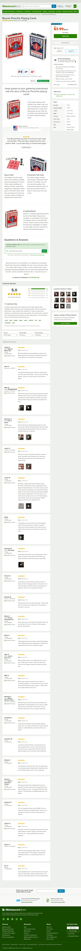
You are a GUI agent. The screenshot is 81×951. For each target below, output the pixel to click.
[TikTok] (16, 919)
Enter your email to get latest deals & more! (24, 891)
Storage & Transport (67, 11)
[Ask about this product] (26, 251)
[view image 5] (56, 300)
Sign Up (61, 891)
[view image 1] (21, 408)
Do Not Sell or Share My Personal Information (50, 944)
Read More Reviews (26, 147)
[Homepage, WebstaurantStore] (11, 6)
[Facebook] (12, 919)
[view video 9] (56, 306)
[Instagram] (3, 919)
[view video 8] (74, 300)
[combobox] (38, 6)
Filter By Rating (39, 332)
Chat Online (71, 933)
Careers (49, 931)
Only (55, 26)
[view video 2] (62, 294)
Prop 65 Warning (34, 277)
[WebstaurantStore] (23, 909)
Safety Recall (27, 939)
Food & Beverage (36, 11)
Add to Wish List (65, 42)
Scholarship (50, 935)
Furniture (58, 11)
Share (33, 81)
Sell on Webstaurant (52, 937)
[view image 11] (68, 306)
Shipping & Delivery (73, 936)
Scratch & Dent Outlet (29, 929)
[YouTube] (8, 919)
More (76, 11)
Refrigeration (20, 11)
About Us (49, 927)
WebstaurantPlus (6, 927)
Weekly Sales (27, 931)
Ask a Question (43, 81)
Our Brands (50, 929)
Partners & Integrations (8, 937)
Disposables (52, 11)
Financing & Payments (52, 933)
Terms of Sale (5, 944)
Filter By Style (22, 332)
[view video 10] (62, 306)
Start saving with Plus (27, 902)
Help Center (73, 927)
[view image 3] (68, 294)
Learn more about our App (58, 902)
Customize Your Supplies (8, 933)
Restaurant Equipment (9, 11)
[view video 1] (56, 294)
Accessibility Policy (32, 944)
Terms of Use (33, 255)
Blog (25, 927)
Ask (44, 251)
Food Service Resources (30, 935)
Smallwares (28, 11)
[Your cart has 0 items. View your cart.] (76, 6)
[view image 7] (68, 300)
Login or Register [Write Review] (65, 323)
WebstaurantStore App (8, 931)
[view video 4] (74, 294)
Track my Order (73, 931)
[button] (20, 71)
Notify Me (65, 36)
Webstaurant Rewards (8, 929)
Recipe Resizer (6, 935)
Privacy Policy (42, 255)
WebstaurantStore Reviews (31, 937)
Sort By (5, 332)
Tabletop (45, 11)
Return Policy (50, 939)
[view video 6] (62, 300)
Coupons (26, 933)
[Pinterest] (21, 919)
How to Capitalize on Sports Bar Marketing (65, 95)
